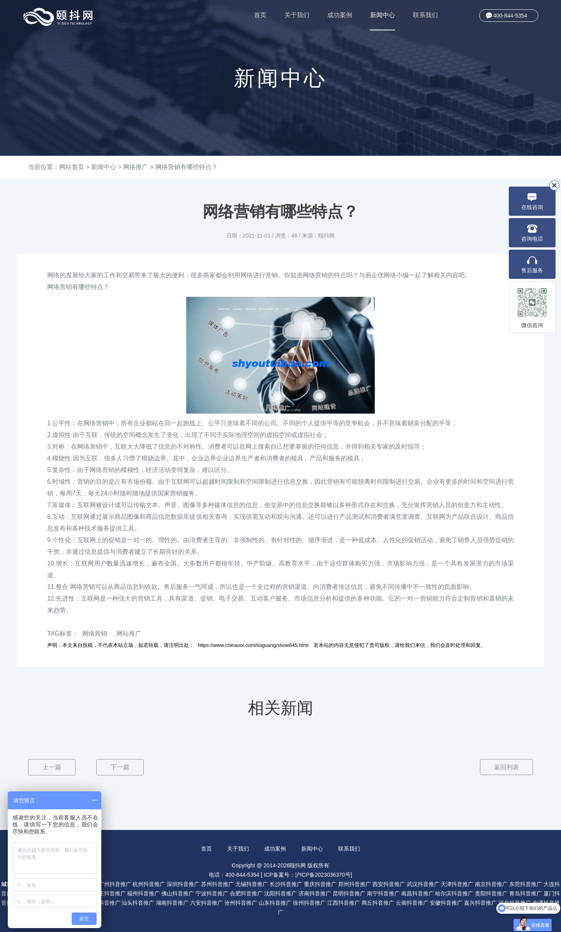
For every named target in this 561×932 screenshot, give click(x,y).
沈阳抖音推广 (280, 893)
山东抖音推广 (275, 902)
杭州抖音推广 (148, 884)
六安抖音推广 (206, 902)
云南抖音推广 (412, 902)
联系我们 (425, 15)
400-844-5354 (510, 15)
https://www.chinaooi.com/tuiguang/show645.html (253, 645)
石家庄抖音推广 (107, 893)
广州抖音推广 (115, 884)
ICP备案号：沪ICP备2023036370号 (307, 874)
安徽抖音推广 (446, 902)
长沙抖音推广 (286, 884)
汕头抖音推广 (138, 902)
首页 (260, 15)
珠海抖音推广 (104, 902)
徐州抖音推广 (309, 902)
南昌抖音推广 (417, 893)
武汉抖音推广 (423, 884)
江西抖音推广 (343, 902)
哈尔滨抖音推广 (454, 893)
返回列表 (506, 767)
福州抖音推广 (143, 893)
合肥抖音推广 (246, 893)
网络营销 (94, 633)
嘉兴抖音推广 (480, 902)
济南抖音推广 (314, 893)
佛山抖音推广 (177, 893)
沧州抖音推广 (240, 902)
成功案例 (339, 15)
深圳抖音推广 (183, 884)
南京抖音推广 (491, 884)
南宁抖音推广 (383, 893)
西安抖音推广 (388, 884)
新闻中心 (382, 21)
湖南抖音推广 (172, 902)
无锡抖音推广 (251, 884)
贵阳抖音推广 (491, 893)
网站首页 (71, 167)
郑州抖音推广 (354, 884)
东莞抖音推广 (525, 884)
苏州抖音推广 (217, 884)
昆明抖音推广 (349, 893)
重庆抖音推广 (320, 884)
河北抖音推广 (514, 902)
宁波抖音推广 (212, 893)
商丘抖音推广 (378, 902)
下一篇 (120, 767)
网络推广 (135, 167)
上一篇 (51, 767)
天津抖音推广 (457, 884)
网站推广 (128, 633)
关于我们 (296, 15)
